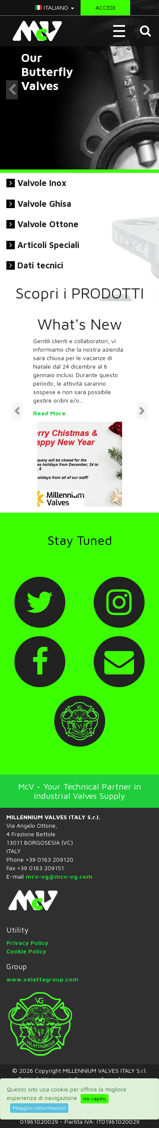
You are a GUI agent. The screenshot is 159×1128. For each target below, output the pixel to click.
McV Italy (34, 31)
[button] (146, 31)
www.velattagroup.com (42, 979)
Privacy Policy (27, 942)
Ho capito (94, 1098)
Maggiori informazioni (39, 1108)
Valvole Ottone (47, 224)
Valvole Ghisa (44, 204)
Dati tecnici (40, 265)
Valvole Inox (42, 183)
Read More (49, 413)
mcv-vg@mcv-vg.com (58, 876)
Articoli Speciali (48, 245)
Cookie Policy (26, 951)
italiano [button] (54, 7)
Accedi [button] (105, 7)
